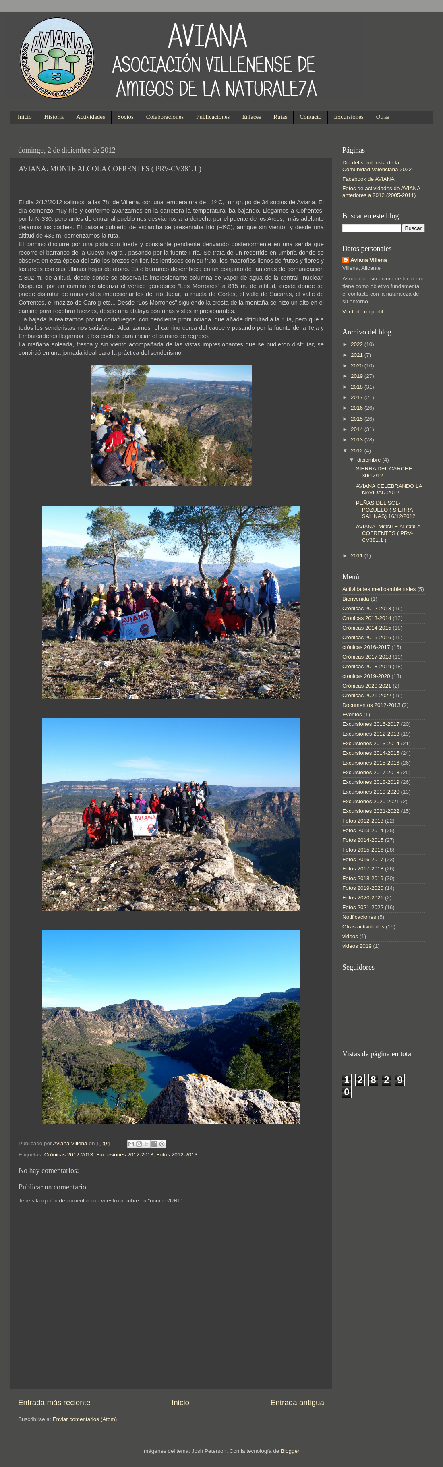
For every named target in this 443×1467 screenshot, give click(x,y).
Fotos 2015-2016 (362, 850)
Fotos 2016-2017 (362, 859)
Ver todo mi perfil (362, 312)
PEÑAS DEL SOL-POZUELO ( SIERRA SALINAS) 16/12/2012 (386, 509)
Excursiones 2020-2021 (371, 801)
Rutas (280, 117)
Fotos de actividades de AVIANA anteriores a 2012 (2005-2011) (381, 191)
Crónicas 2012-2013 (68, 1155)
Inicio (25, 117)
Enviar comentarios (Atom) (85, 1419)
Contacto (310, 117)
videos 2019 (357, 946)
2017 (357, 397)
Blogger (290, 1451)
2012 (357, 451)
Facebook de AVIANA (368, 179)
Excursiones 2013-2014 (371, 743)
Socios (126, 117)
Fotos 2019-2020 (362, 888)
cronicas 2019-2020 (366, 676)
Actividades (90, 117)
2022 (357, 344)
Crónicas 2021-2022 (366, 695)
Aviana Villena (71, 1143)
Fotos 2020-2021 (362, 898)
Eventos (352, 714)
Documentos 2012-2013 (371, 705)
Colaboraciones (165, 117)
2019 (357, 376)
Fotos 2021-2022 (362, 907)
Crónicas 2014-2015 (366, 628)
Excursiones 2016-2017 (371, 724)
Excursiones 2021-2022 (371, 811)
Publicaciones (213, 117)
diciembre (369, 460)
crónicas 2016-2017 (366, 647)
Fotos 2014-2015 (362, 840)
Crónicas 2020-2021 (366, 686)
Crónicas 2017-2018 (366, 657)
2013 (357, 440)
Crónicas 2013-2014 (366, 618)
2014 (357, 429)
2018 (357, 387)
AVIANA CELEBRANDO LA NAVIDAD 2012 (389, 489)
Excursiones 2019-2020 (371, 792)
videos (350, 936)
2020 (357, 366)
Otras (382, 117)
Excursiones (348, 117)
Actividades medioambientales (379, 589)
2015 (357, 419)
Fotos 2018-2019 (362, 878)
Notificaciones (359, 917)
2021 (357, 355)
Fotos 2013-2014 (362, 830)
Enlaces (251, 117)
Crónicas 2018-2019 (366, 666)
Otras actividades (363, 927)
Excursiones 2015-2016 (371, 763)
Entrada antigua (297, 1402)
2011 (357, 556)
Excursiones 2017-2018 (371, 772)
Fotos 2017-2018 (362, 869)
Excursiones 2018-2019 (371, 782)
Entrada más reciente (54, 1402)
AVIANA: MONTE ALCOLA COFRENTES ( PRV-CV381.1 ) (388, 533)
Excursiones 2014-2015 (371, 753)
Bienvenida (355, 599)
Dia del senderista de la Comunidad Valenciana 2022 (377, 166)
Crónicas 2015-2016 (366, 637)
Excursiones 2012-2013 (124, 1155)
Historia (54, 117)
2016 (357, 408)
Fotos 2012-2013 (176, 1155)
